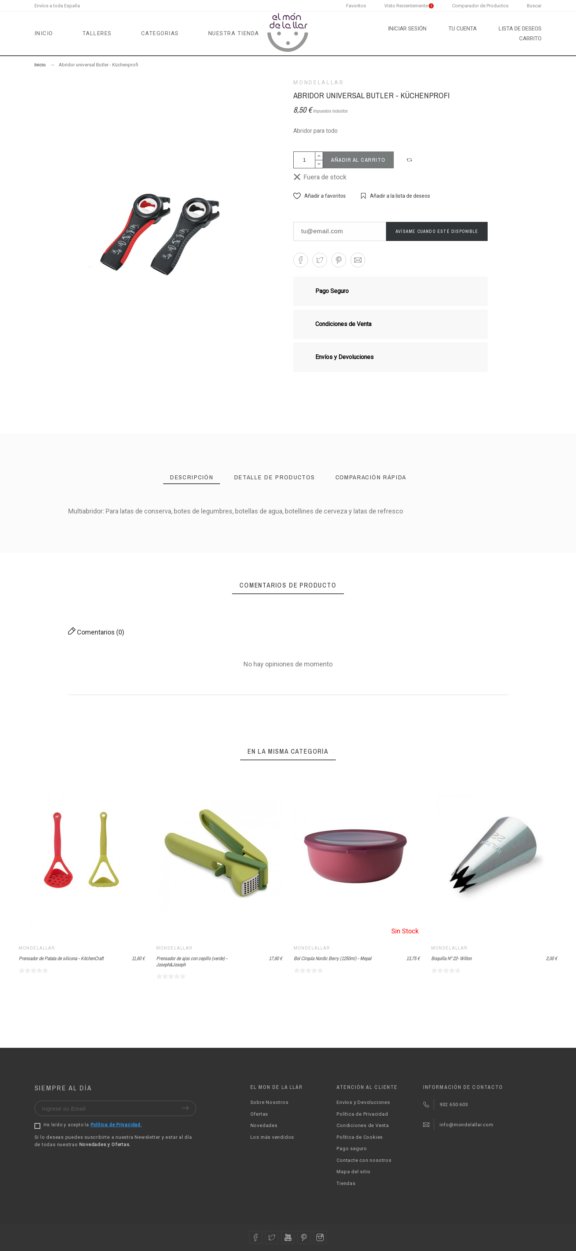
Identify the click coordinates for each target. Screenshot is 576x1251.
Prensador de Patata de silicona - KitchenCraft (61, 958)
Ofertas (259, 1114)
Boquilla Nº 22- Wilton (451, 958)
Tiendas (346, 1183)
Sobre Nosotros (269, 1102)
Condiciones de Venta (363, 1125)
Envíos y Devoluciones (363, 1102)
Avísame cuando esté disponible (437, 231)
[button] (410, 160)
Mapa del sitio (354, 1171)
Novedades (264, 1125)
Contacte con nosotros (364, 1160)
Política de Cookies (360, 1137)
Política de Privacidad (362, 1114)
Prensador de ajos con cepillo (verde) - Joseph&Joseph (191, 961)
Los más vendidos (272, 1137)
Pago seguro (352, 1148)
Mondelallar (318, 82)
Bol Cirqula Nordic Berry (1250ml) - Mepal (332, 958)
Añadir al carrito (358, 160)
